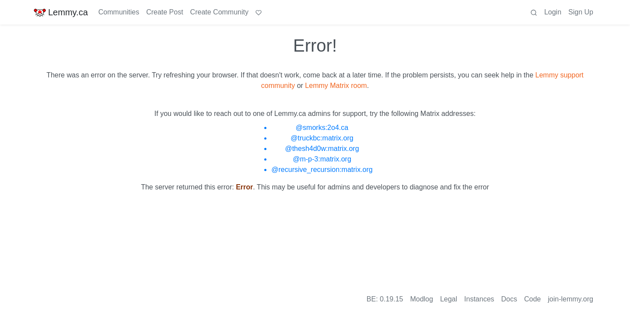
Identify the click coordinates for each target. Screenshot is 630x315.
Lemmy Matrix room (336, 85)
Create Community (219, 12)
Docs (509, 299)
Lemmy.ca (60, 12)
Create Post (164, 12)
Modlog (421, 299)
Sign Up (580, 12)
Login (552, 12)
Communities (118, 12)
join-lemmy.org (570, 299)
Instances (479, 299)
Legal (448, 299)
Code (532, 299)
